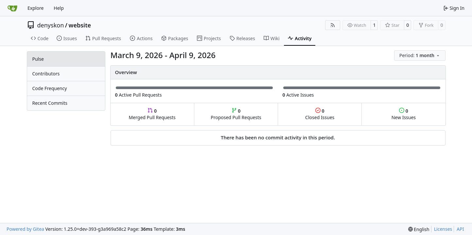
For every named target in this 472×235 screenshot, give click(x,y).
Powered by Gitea (25, 229)
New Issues (404, 114)
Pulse (38, 59)
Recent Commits (49, 103)
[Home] (12, 8)
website (79, 25)
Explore (35, 8)
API (460, 229)
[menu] (420, 55)
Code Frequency (49, 88)
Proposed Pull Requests (236, 114)
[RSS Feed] (332, 25)
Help (59, 8)
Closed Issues (319, 114)
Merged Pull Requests (152, 114)
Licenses (443, 229)
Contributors (46, 73)
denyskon (50, 25)
